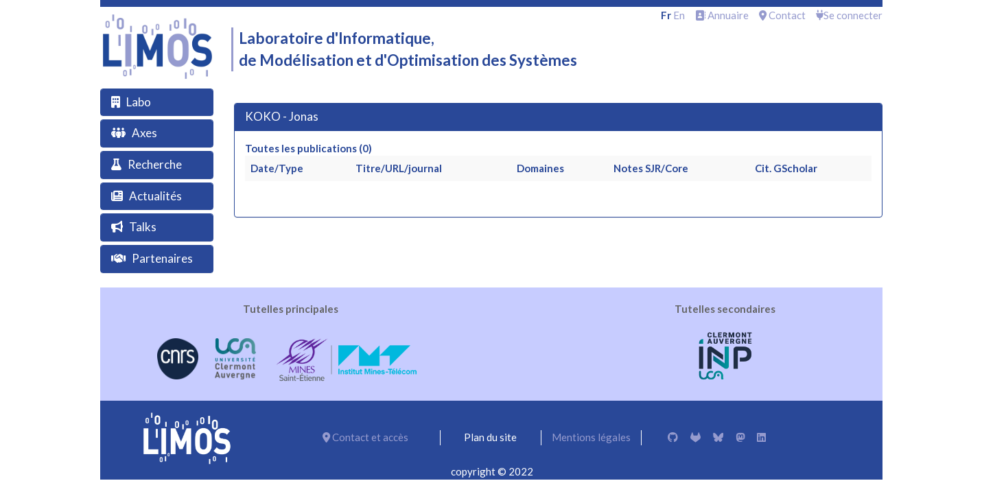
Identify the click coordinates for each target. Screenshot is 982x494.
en (679, 15)
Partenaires (162, 258)
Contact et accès (365, 437)
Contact (782, 15)
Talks (142, 227)
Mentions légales (591, 437)
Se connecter (849, 15)
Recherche (155, 164)
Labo (138, 102)
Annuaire (722, 15)
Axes (144, 133)
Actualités (155, 196)
